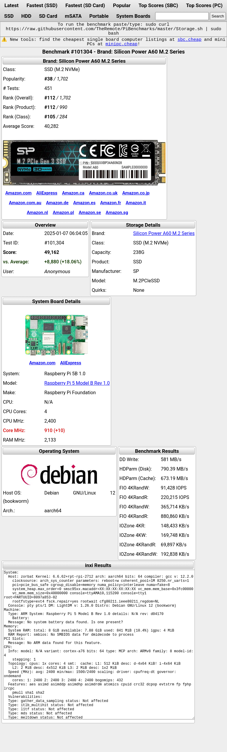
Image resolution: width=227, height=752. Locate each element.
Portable (98, 16)
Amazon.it (136, 202)
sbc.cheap (189, 40)
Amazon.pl (63, 212)
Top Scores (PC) (204, 5)
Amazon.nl (37, 212)
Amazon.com (18, 193)
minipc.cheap (121, 44)
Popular (121, 5)
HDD (26, 16)
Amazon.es (84, 202)
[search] (182, 16)
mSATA (73, 16)
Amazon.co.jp (136, 193)
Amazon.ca (73, 193)
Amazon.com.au (25, 202)
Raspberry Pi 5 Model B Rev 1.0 (77, 383)
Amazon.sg (117, 212)
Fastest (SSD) (42, 5)
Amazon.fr (110, 202)
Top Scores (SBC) (158, 5)
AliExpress (46, 193)
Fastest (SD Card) (85, 5)
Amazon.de (57, 202)
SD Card (48, 16)
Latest (11, 5)
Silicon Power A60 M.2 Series (163, 233)
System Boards (133, 16)
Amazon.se (90, 212)
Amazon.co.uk (103, 193)
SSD (9, 16)
